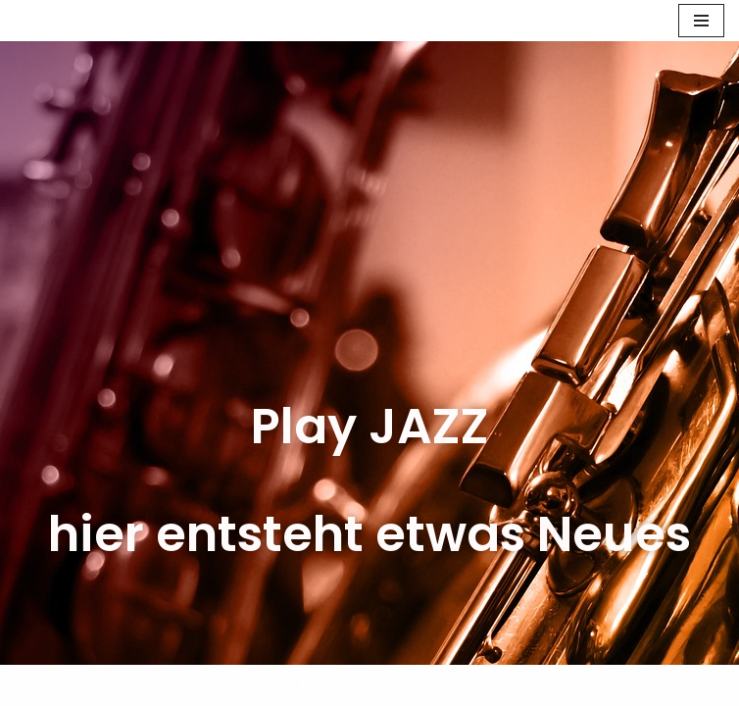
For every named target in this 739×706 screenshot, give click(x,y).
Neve (269, 685)
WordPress (449, 685)
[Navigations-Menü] (701, 20)
